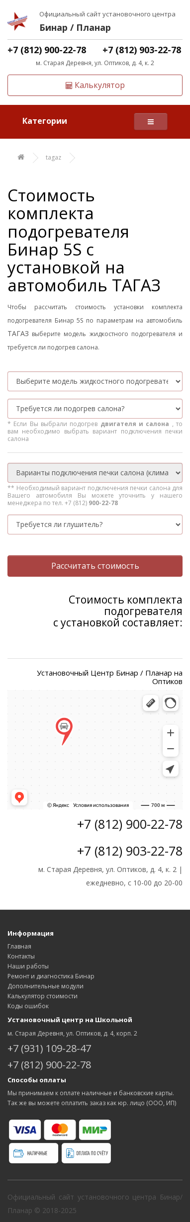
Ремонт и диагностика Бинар (51, 976)
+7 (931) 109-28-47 (49, 1048)
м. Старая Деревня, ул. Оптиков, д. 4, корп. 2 (72, 1033)
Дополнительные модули (45, 986)
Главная (19, 946)
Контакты (21, 956)
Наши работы (28, 966)
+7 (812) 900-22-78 (46, 50)
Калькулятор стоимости (42, 996)
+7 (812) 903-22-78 (141, 50)
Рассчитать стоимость (95, 565)
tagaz (53, 157)
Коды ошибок (28, 1006)
